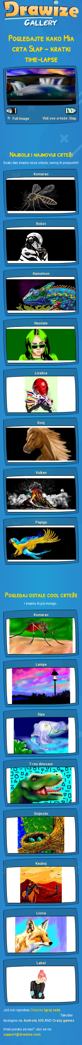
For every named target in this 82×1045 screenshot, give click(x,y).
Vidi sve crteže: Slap (59, 118)
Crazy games (63, 1020)
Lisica (41, 913)
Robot (41, 224)
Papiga (41, 522)
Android (30, 1020)
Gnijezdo (41, 814)
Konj (41, 423)
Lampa (41, 664)
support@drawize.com (22, 1034)
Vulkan (41, 473)
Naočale (41, 323)
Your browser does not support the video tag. (41, 86)
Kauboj (41, 863)
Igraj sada (52, 1010)
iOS (41, 1020)
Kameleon (41, 274)
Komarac (41, 174)
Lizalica (41, 373)
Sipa (41, 714)
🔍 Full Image (18, 118)
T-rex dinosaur (41, 764)
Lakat (41, 963)
